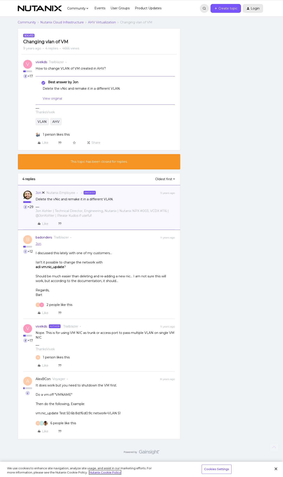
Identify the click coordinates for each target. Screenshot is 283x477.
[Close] (276, 469)
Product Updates (148, 8)
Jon (38, 193)
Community (27, 22)
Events (99, 8)
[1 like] (53, 134)
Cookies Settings (216, 469)
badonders (44, 237)
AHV (55, 122)
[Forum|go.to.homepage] (40, 8)
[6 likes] (56, 423)
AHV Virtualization (102, 22)
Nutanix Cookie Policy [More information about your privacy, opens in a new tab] (105, 472)
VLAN (42, 122)
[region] (141, 469)
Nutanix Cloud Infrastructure (62, 22)
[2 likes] (54, 305)
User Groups (120, 8)
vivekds (41, 62)
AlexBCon (43, 379)
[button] (225, 8)
